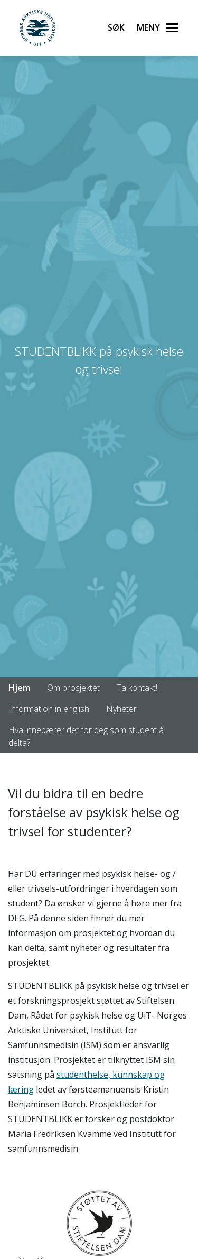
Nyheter (121, 709)
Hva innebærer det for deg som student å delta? (86, 736)
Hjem (19, 687)
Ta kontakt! (137, 687)
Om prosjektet (73, 687)
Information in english (48, 709)
